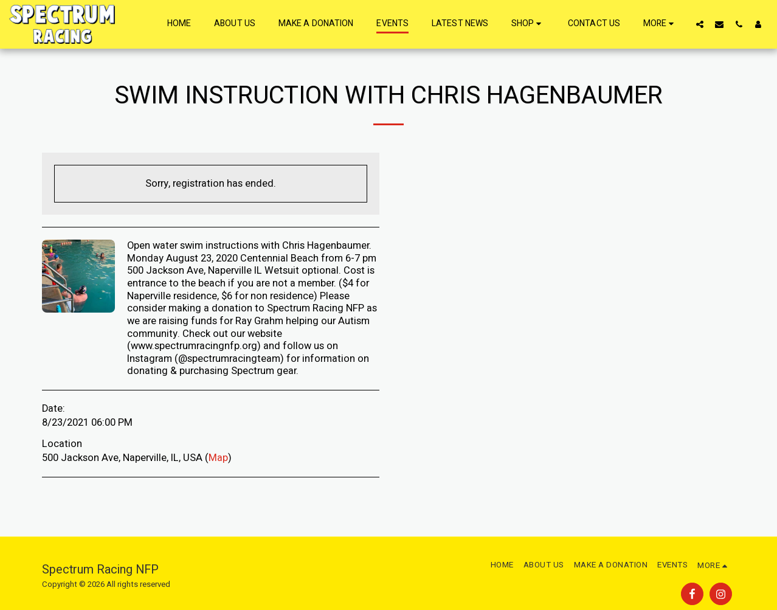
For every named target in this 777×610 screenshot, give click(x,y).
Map (218, 458)
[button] (700, 24)
